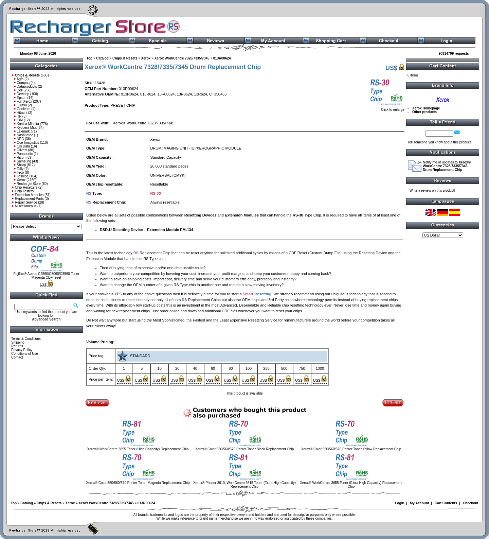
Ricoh (21, 157)
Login (399, 503)
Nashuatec (25, 135)
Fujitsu (21, 105)
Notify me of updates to (447, 166)
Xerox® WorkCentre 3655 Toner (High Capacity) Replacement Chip (138, 449)
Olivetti (22, 150)
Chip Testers (24, 191)
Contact (17, 357)
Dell (19, 90)
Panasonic (25, 154)
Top (90, 58)
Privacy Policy (21, 350)
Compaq (23, 83)
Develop (23, 94)
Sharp (21, 165)
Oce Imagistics (28, 142)
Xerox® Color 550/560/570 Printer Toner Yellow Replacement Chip (351, 449)
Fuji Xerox (24, 101)
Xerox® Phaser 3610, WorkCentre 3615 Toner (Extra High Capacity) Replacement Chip (244, 484)
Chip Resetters (26, 187)
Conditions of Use (24, 353)
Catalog (102, 58)
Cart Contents (446, 503)
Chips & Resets (124, 58)
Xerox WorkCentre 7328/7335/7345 (181, 58)
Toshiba (22, 176)
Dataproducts (27, 86)
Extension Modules (29, 195)
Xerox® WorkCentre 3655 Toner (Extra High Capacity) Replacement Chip (351, 484)
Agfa (20, 79)
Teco (20, 172)
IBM (20, 120)
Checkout (470, 503)
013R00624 (222, 58)
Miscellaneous (25, 206)
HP (19, 116)
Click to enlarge (386, 108)
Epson (21, 98)
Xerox (21, 180)
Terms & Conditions (26, 339)
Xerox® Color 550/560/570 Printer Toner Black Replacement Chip (244, 449)
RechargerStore (29, 184)
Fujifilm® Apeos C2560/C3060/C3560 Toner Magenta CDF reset (46, 275)
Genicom (23, 109)
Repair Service (26, 202)
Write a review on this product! (432, 190)
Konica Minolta (28, 124)
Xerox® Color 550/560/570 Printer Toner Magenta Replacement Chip (137, 483)
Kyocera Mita (26, 127)
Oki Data (23, 146)
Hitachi (22, 113)
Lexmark (23, 131)
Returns (17, 346)
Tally (20, 169)
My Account (419, 503)
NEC (20, 139)
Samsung (24, 161)
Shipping (17, 342)
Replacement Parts (29, 199)
